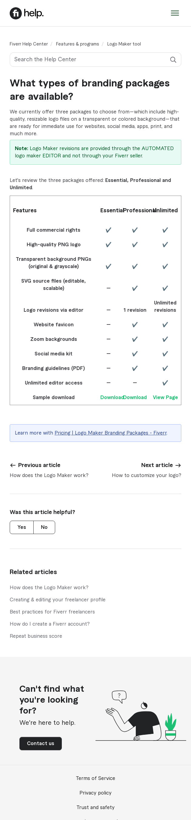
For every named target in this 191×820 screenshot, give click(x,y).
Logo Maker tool (124, 44)
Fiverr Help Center (29, 44)
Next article (157, 465)
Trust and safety (95, 807)
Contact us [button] (40, 743)
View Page (165, 397)
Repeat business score (36, 636)
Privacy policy (95, 793)
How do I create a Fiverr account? (50, 624)
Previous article (39, 465)
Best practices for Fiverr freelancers (52, 612)
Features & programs (77, 44)
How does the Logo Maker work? (49, 587)
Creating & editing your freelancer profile (58, 599)
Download (112, 397)
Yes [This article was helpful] (21, 527)
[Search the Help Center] (95, 59)
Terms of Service (95, 778)
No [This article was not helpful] (44, 527)
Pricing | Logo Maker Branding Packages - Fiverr (110, 433)
